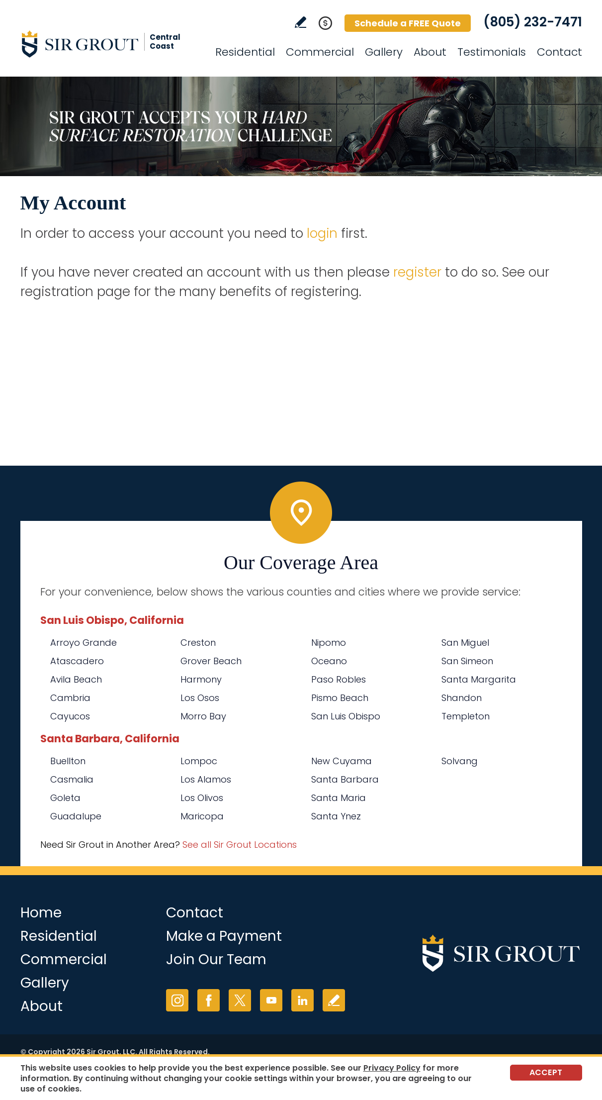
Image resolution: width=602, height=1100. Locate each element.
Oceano (329, 661)
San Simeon (467, 661)
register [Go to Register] (417, 272)
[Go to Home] (109, 44)
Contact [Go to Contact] (559, 52)
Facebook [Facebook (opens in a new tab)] (208, 1000)
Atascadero (77, 661)
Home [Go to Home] (41, 912)
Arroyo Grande (83, 642)
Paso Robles (338, 679)
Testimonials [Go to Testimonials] (491, 52)
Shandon (461, 698)
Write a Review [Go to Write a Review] (300, 22)
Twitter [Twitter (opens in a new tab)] (240, 1000)
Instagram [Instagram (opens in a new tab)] (177, 1000)
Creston (198, 642)
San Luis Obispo (345, 716)
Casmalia (71, 779)
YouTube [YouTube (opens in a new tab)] (271, 1000)
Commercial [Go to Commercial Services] (320, 52)
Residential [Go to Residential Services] (245, 52)
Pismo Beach (339, 698)
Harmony (201, 679)
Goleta (65, 798)
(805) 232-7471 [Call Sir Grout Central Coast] (532, 22)
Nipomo (328, 642)
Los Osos (199, 698)
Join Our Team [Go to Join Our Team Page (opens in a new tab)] (216, 959)
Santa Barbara (345, 779)
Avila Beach (76, 679)
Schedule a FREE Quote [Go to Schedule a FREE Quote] (407, 23)
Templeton (465, 716)
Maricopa (202, 816)
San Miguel (465, 642)
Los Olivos (201, 798)
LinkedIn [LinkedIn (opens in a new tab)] (302, 1000)
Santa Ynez (336, 816)
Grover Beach (211, 661)
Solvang (459, 761)
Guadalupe (75, 816)
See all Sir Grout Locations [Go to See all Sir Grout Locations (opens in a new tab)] (239, 844)
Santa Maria (338, 798)
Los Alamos (205, 779)
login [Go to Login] (322, 233)
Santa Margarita (478, 679)
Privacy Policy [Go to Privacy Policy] (392, 1068)
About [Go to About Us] (430, 52)
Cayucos (70, 716)
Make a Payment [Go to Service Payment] (224, 936)
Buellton (68, 761)
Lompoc (198, 761)
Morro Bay (203, 716)
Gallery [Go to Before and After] (384, 52)
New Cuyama (341, 761)
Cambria (70, 698)
